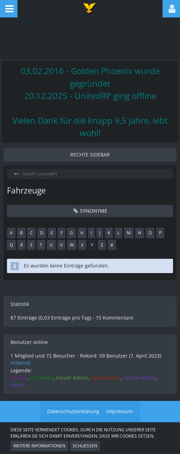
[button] (8, 8)
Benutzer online (29, 342)
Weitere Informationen (39, 446)
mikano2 (20, 362)
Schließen (85, 446)
